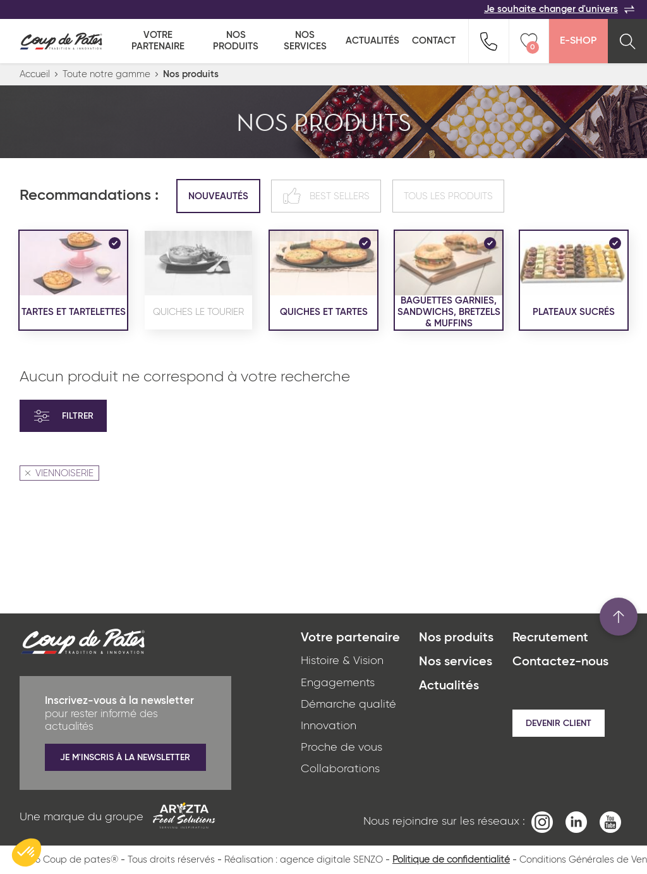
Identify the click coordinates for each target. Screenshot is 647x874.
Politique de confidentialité (451, 860)
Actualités (372, 41)
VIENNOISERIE (59, 473)
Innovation (328, 726)
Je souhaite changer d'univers (559, 9)
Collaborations (340, 769)
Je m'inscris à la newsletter (125, 757)
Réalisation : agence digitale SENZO (303, 860)
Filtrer (63, 416)
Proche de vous (341, 747)
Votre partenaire (157, 40)
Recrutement (550, 638)
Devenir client (558, 723)
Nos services (305, 40)
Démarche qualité (348, 704)
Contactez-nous (560, 662)
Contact (434, 41)
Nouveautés (218, 196)
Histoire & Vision (342, 661)
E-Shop (578, 41)
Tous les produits (448, 196)
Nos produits (235, 40)
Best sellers (326, 196)
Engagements (338, 683)
